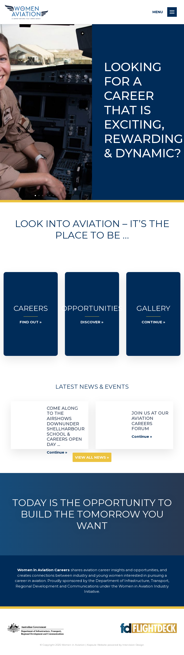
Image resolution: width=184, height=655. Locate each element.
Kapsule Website (97, 644)
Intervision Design (133, 644)
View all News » (92, 457)
